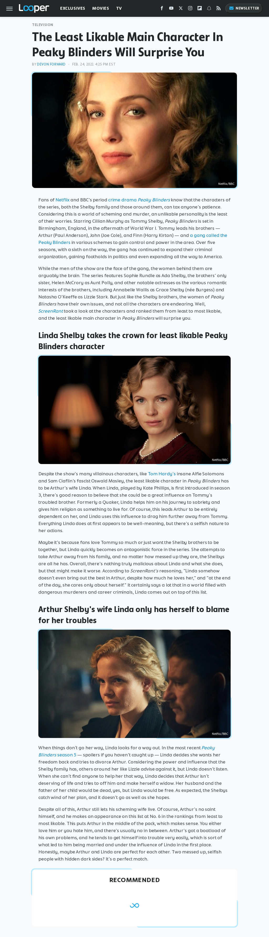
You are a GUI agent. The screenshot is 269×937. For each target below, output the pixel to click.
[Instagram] (190, 9)
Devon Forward (51, 64)
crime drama (139, 200)
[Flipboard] (199, 9)
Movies (100, 8)
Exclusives (72, 8)
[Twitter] (180, 9)
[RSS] (218, 9)
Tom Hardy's (162, 474)
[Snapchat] (209, 9)
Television (42, 25)
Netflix (62, 200)
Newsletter (244, 8)
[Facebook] (161, 9)
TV (119, 8)
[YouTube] (171, 9)
